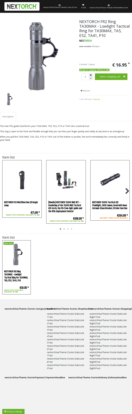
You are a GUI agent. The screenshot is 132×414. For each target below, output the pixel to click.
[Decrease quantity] (91, 78)
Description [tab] (8, 116)
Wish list (85, 90)
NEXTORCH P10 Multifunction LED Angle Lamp (21, 204)
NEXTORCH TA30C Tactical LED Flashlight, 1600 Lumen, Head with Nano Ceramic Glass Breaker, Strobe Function (109, 205)
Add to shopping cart (112, 76)
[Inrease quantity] (91, 75)
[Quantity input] (85, 76)
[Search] (59, 6)
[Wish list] (21, 6)
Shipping (96, 99)
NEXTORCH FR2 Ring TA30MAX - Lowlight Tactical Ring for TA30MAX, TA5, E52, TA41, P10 (16, 276)
